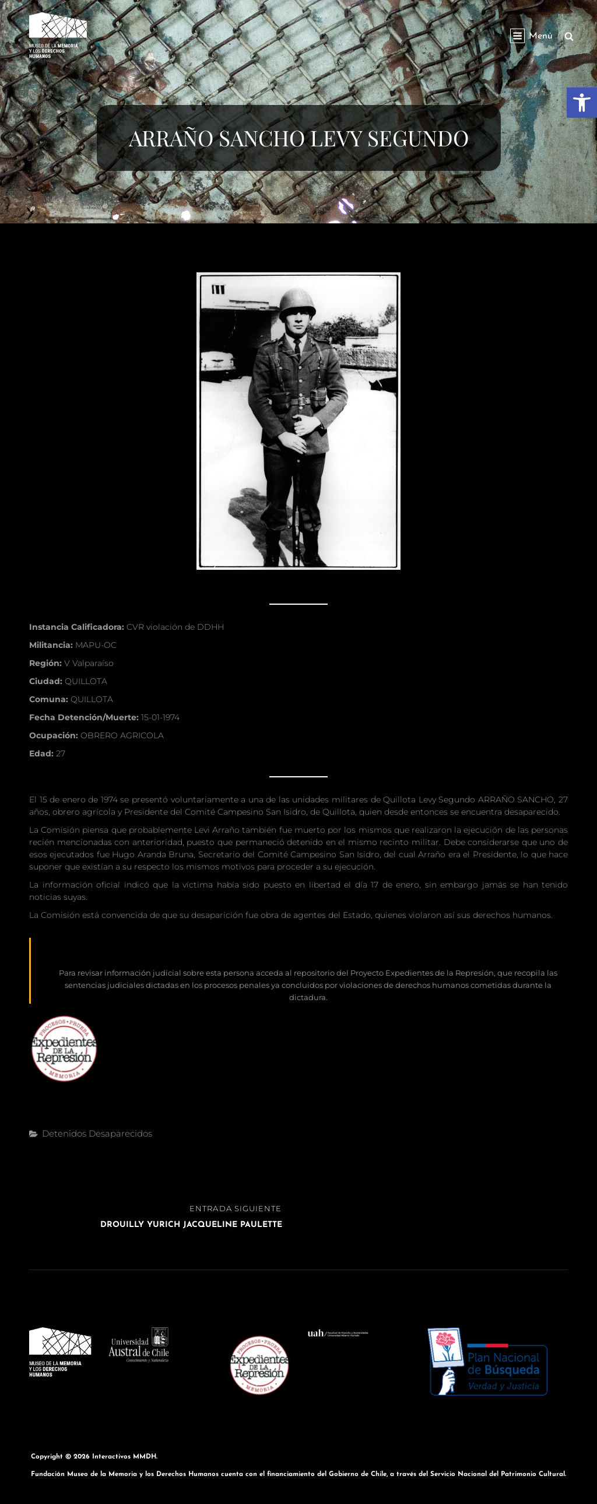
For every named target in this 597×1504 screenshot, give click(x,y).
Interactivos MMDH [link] (124, 1456)
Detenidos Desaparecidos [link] (97, 1133)
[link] (582, 102)
